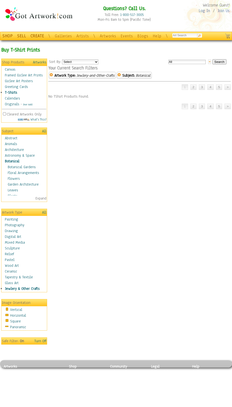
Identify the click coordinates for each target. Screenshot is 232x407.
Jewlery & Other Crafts (22, 288)
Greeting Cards (16, 86)
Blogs (142, 36)
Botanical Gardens (22, 167)
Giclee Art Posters (19, 81)
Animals (11, 143)
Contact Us (200, 371)
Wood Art (12, 265)
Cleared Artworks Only (24, 114)
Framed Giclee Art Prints (24, 75)
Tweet (197, 404)
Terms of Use (161, 377)
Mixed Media (15, 242)
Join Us (224, 10)
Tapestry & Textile (19, 277)
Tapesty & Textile (48, 393)
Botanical (12, 161)
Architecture (14, 149)
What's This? (32, 119)
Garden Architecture (23, 184)
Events (127, 36)
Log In (204, 10)
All (44, 131)
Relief (9, 254)
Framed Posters (80, 377)
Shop (73, 366)
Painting (11, 219)
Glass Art (12, 282)
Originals (12, 104)
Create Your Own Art (84, 404)
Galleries (63, 36)
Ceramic (11, 271)
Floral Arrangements (23, 172)
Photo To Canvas (81, 371)
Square (15, 321)
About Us (199, 382)
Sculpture (12, 248)
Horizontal (18, 315)
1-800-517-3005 (132, 14)
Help (157, 36)
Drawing (11, 230)
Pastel (9, 259)
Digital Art (13, 236)
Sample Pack (202, 377)
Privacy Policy (162, 371)
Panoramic (18, 327)
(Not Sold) (27, 104)
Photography (14, 225)
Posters (74, 382)
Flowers (14, 178)
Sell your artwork (123, 393)
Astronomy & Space (20, 155)
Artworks (108, 36)
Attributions (159, 383)
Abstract (11, 138)
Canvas (10, 69)
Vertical (16, 309)
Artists (82, 36)
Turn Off (40, 341)
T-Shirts (11, 92)
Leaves (13, 190)
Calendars (12, 98)
